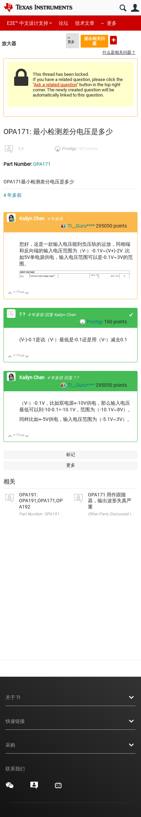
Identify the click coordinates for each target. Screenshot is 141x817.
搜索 (123, 8)
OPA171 (42, 164)
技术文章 (84, 23)
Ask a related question (55, 84)
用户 (135, 8)
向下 (27, 293)
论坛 (63, 23)
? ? (20, 149)
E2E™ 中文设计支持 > (29, 23)
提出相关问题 (94, 41)
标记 (70, 454)
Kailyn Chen (32, 218)
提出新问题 (113, 40)
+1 (131, 314)
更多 (112, 23)
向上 (10, 293)
